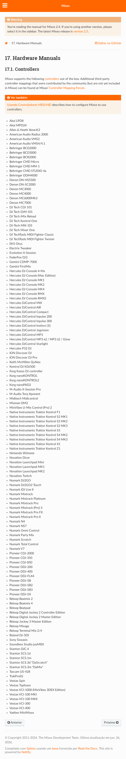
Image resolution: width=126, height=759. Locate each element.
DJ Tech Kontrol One (23, 221)
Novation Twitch (20, 475)
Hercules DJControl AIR (25, 307)
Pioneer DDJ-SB (20, 580)
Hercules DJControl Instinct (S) (29, 325)
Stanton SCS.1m (20, 658)
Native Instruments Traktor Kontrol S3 (34, 430)
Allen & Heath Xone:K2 (24, 129)
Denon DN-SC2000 (22, 184)
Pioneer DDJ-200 (20, 567)
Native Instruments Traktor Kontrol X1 (34, 444)
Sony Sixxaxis (18, 639)
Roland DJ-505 (19, 635)
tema (55, 748)
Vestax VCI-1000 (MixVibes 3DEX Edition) (37, 689)
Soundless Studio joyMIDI (26, 644)
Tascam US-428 (19, 671)
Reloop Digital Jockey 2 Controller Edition (37, 612)
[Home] (6, 43)
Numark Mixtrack (21, 494)
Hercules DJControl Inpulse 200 (30, 316)
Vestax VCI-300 (19, 703)
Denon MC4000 (20, 193)
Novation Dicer (19, 457)
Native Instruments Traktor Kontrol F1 (34, 412)
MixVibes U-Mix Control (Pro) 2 (30, 407)
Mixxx (65, 5)
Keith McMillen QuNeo (24, 362)
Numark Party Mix (21, 535)
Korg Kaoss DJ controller (26, 371)
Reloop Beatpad (19, 608)
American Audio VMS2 (24, 139)
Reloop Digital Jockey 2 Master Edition (35, 617)
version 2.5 (80, 31)
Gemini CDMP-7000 (23, 261)
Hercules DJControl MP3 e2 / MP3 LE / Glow (39, 339)
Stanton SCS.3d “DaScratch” (28, 662)
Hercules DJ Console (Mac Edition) (32, 275)
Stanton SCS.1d (20, 653)
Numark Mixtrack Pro (23, 503)
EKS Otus (15, 243)
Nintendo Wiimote (21, 453)
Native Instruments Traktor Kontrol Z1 (34, 448)
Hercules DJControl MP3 (26, 334)
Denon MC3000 (20, 189)
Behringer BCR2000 (22, 157)
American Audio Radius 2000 (28, 134)
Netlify (25, 752)
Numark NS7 (18, 526)
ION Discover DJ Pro (23, 357)
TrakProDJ (16, 676)
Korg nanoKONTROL (23, 375)
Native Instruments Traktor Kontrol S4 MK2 (38, 435)
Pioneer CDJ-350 (20, 557)
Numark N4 (17, 521)
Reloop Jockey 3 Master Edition (30, 621)
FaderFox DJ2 (18, 257)
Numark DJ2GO (20, 480)
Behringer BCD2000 (22, 148)
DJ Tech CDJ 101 (20, 207)
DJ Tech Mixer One (22, 230)
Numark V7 (16, 548)
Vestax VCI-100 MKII (23, 699)
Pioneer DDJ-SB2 (21, 585)
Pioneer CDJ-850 (20, 562)
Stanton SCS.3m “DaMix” (26, 667)
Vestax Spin (17, 680)
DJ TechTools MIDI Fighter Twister (31, 239)
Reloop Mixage (19, 626)
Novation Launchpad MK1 (27, 466)
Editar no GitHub (109, 43)
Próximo (111, 722)
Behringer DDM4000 (23, 175)
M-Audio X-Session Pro (25, 389)
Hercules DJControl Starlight (28, 343)
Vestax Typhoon (20, 685)
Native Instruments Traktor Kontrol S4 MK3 (38, 439)
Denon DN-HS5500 (22, 180)
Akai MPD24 (18, 125)
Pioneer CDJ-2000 (21, 553)
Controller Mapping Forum (66, 88)
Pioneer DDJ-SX (20, 594)
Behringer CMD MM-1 (24, 166)
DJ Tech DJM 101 (21, 211)
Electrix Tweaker (20, 248)
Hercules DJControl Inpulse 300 (30, 321)
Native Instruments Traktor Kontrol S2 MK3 (38, 425)
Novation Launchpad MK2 (27, 471)
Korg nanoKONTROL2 (24, 380)
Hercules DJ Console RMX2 (27, 298)
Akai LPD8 (16, 120)
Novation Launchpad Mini (26, 462)
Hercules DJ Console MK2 (26, 284)
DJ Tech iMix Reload (22, 216)
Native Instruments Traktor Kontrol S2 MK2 (38, 421)
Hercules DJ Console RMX (26, 293)
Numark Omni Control (24, 530)
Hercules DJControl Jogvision (29, 330)
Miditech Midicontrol (23, 398)
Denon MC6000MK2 (23, 198)
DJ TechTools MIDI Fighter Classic (31, 234)
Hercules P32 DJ (20, 348)
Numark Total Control (23, 544)
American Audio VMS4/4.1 (27, 143)
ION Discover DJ (20, 353)
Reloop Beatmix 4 (21, 603)
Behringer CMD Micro (24, 161)
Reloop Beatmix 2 (21, 598)
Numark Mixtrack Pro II (25, 516)
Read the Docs (87, 748)
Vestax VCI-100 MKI (23, 694)
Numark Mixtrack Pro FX (26, 512)
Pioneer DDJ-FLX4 (21, 576)
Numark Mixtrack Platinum (27, 498)
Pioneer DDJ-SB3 (21, 589)
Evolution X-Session (22, 252)
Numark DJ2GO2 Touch (25, 485)
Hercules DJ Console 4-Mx (27, 271)
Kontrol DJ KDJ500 (22, 366)
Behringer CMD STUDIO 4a (27, 170)
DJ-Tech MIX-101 (20, 225)
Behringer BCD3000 (22, 152)
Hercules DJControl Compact (29, 312)
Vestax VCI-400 (19, 708)
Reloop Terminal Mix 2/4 (25, 630)
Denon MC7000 (20, 202)
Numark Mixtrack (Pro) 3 (25, 507)
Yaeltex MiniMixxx (21, 712)
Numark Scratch (20, 539)
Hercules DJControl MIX (25, 302)
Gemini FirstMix (20, 266)
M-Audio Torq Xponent (24, 394)
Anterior (14, 722)
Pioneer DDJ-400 (20, 571)
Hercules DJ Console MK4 (26, 289)
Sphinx (31, 748)
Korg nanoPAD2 (20, 384)
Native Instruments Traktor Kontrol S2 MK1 (38, 416)
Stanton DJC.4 (19, 648)
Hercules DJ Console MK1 (26, 280)
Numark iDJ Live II (21, 489)
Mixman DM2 (18, 403)
